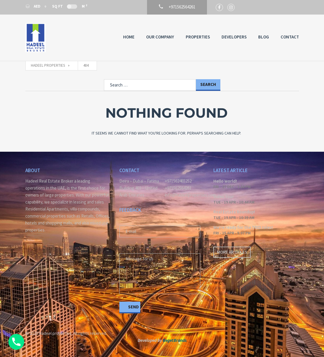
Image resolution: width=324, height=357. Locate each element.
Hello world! (225, 181)
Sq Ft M (69, 6)
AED (33, 6)
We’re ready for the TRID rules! (243, 227)
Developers (234, 37)
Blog (263, 37)
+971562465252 (178, 181)
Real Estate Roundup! (234, 212)
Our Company (160, 37)
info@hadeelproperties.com (185, 195)
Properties (198, 37)
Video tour (223, 196)
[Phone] (16, 342)
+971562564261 (178, 188)
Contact (290, 37)
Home (128, 37)
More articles (232, 252)
